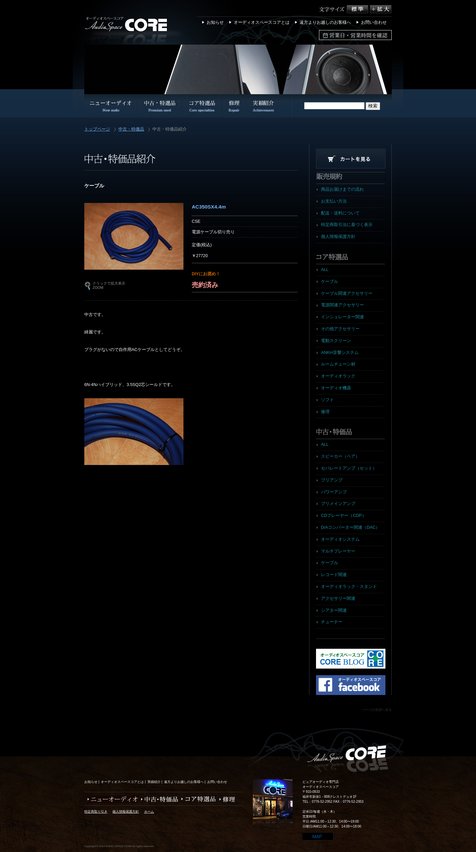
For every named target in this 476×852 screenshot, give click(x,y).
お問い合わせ (374, 22)
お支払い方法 (334, 201)
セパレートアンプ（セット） (349, 468)
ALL (325, 269)
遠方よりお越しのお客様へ (325, 22)
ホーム (149, 811)
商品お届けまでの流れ (342, 189)
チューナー (331, 621)
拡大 (380, 9)
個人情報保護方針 (338, 236)
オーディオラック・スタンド (349, 586)
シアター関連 (334, 610)
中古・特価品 (131, 129)
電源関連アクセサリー (342, 304)
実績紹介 (154, 782)
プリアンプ (331, 480)
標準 (358, 9)
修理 (325, 411)
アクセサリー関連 (338, 598)
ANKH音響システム (340, 352)
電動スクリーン (336, 340)
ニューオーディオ (111, 799)
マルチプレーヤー (338, 551)
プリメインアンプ (338, 503)
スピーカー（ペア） (340, 456)
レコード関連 (334, 574)
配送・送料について (340, 213)
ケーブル (329, 281)
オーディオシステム (340, 539)
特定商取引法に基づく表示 (347, 224)
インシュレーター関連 (342, 316)
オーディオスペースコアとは (262, 22)
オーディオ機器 (336, 387)
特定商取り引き (95, 811)
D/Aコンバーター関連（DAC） (350, 527)
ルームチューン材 (338, 364)
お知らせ (215, 22)
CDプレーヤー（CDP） (343, 515)
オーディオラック (338, 375)
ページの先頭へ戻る (377, 710)
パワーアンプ (334, 491)
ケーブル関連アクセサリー (347, 293)
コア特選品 (197, 799)
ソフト (327, 399)
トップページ (97, 129)
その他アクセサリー (340, 328)
